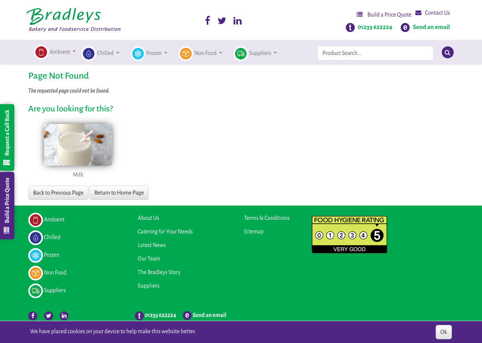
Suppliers (149, 286)
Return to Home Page (119, 193)
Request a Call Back (6, 137)
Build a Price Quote (384, 14)
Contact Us (432, 12)
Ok (444, 332)
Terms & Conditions (267, 218)
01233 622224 (375, 27)
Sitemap (254, 232)
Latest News (152, 245)
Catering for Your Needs (165, 232)
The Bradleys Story (159, 272)
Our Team (149, 259)
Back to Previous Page (58, 193)
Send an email (431, 27)
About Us (148, 218)
